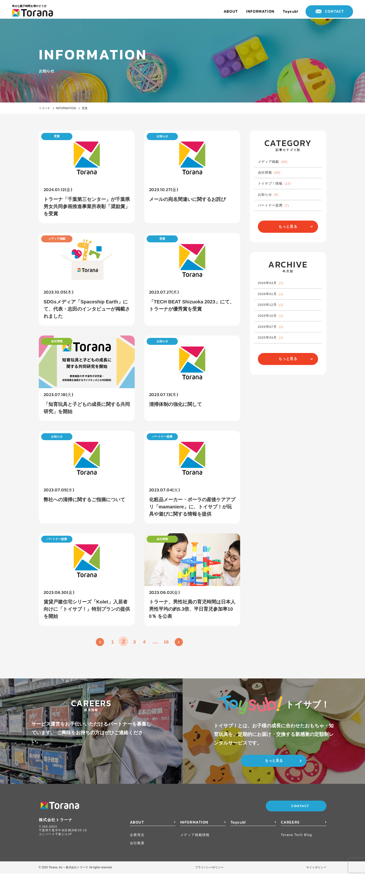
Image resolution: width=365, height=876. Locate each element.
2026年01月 (274, 314)
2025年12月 (274, 327)
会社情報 (272, 177)
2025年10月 (274, 341)
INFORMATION (260, 11)
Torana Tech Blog (296, 837)
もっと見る (288, 241)
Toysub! (290, 11)
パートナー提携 (277, 218)
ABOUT (231, 11)
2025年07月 (274, 355)
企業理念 (137, 837)
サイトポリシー (316, 869)
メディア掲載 (276, 164)
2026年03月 (274, 300)
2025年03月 (274, 368)
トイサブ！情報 (278, 191)
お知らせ (271, 204)
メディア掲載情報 (195, 837)
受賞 (93, 108)
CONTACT (334, 11)
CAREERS (290, 824)
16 (169, 643)
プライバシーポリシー (209, 869)
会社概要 (137, 845)
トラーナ (45, 108)
